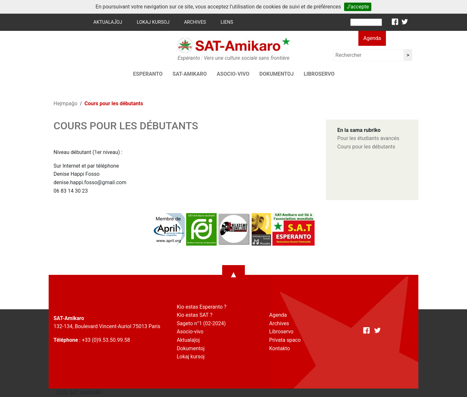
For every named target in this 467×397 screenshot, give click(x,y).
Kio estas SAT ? (194, 315)
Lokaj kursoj (153, 22)
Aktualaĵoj (107, 22)
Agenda (372, 38)
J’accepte (358, 7)
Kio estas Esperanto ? (201, 307)
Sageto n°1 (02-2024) (201, 323)
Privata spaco (285, 340)
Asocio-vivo (233, 74)
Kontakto (279, 348)
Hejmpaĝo (66, 103)
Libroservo (319, 74)
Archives (195, 22)
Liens (227, 22)
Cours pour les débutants (366, 147)
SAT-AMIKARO (190, 74)
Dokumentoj (276, 74)
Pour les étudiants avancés (368, 138)
